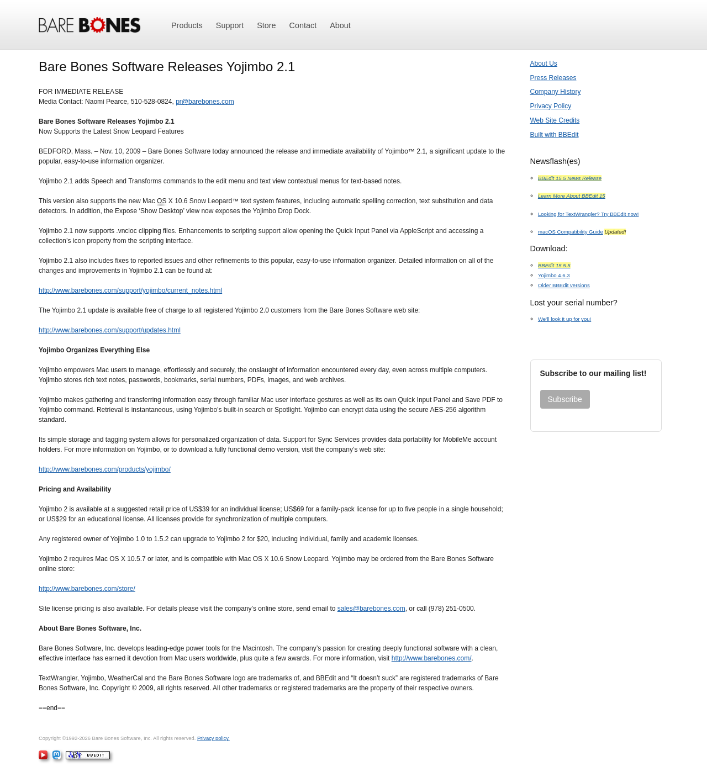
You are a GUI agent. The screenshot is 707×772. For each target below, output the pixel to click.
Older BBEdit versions (564, 285)
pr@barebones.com (205, 101)
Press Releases (553, 78)
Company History (555, 92)
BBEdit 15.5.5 (554, 265)
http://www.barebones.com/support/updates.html (110, 330)
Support (230, 25)
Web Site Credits (555, 120)
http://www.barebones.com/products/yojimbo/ (105, 469)
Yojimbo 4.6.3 (554, 275)
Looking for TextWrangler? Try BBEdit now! (588, 214)
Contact (303, 25)
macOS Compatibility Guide (570, 232)
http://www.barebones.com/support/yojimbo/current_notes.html (130, 290)
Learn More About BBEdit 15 (571, 196)
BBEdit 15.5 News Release (570, 178)
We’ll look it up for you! (564, 319)
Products (187, 25)
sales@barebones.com (371, 608)
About (340, 25)
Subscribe (565, 399)
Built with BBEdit (554, 135)
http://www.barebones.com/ (432, 658)
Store (266, 25)
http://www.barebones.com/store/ (87, 589)
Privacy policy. (213, 738)
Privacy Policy (551, 106)
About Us (543, 63)
